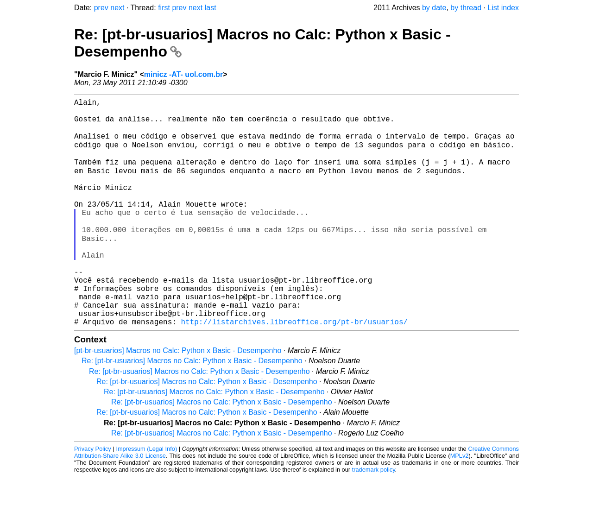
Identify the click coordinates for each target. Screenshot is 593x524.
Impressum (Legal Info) (146, 495)
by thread (465, 8)
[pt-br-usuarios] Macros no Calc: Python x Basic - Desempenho (177, 398)
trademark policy (373, 516)
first (164, 8)
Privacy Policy (92, 495)
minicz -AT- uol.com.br (183, 74)
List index (503, 8)
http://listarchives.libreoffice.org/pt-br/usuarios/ (294, 369)
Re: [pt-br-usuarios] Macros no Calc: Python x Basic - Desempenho (192, 408)
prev (101, 8)
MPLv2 (459, 502)
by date (434, 8)
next (117, 8)
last (210, 8)
